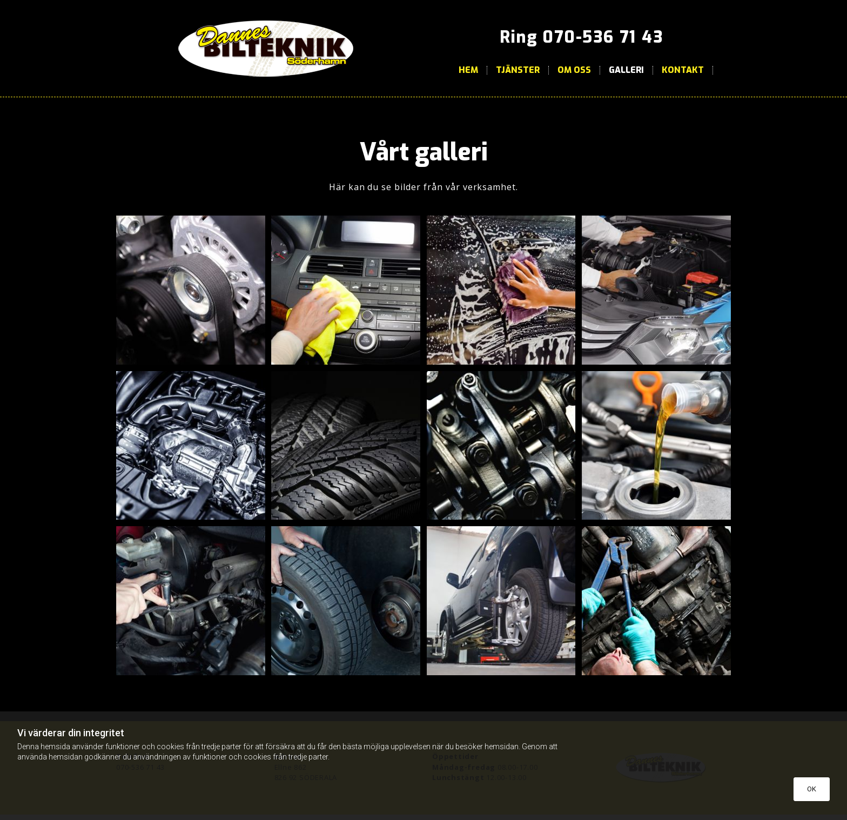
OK (811, 789)
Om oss (574, 70)
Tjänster (518, 70)
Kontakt (683, 70)
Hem (468, 70)
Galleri (626, 70)
